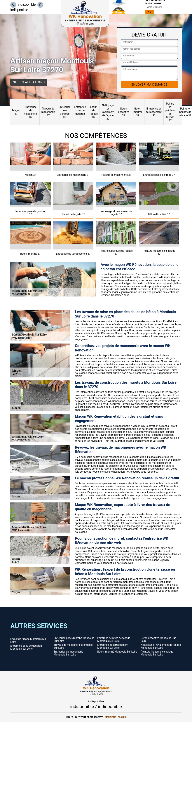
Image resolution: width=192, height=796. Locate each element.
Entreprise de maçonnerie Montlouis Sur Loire (68, 653)
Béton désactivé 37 (123, 112)
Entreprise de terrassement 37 (154, 112)
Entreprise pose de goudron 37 (80, 112)
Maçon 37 (16, 112)
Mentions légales (115, 717)
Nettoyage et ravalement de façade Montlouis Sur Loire (161, 646)
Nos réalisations (29, 82)
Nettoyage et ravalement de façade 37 (108, 112)
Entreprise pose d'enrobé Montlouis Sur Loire (74, 639)
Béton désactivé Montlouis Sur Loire (158, 639)
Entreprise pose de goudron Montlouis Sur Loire (26, 647)
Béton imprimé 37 (137, 112)
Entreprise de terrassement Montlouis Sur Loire (112, 646)
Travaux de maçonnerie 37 (48, 112)
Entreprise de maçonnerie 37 (31, 112)
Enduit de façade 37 (94, 112)
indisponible (23, 4)
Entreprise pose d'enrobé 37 (64, 112)
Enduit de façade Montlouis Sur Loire (28, 640)
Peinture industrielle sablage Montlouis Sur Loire (157, 653)
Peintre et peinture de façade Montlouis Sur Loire (113, 639)
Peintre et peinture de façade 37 (170, 112)
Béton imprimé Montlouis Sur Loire (117, 651)
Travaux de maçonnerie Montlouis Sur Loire (73, 646)
